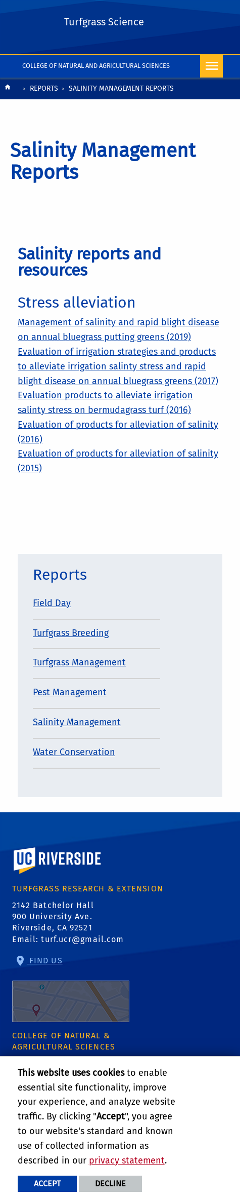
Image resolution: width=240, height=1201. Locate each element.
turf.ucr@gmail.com (82, 939)
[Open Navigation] (211, 66)
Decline (110, 1183)
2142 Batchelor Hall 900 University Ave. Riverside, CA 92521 (53, 916)
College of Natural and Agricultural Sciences (96, 65)
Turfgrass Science (104, 22)
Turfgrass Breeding (71, 633)
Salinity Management (77, 722)
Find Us (70, 989)
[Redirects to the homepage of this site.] (7, 89)
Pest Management (70, 692)
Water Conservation (74, 752)
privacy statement (127, 1160)
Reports (44, 88)
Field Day (52, 603)
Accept (47, 1183)
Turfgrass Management (79, 662)
